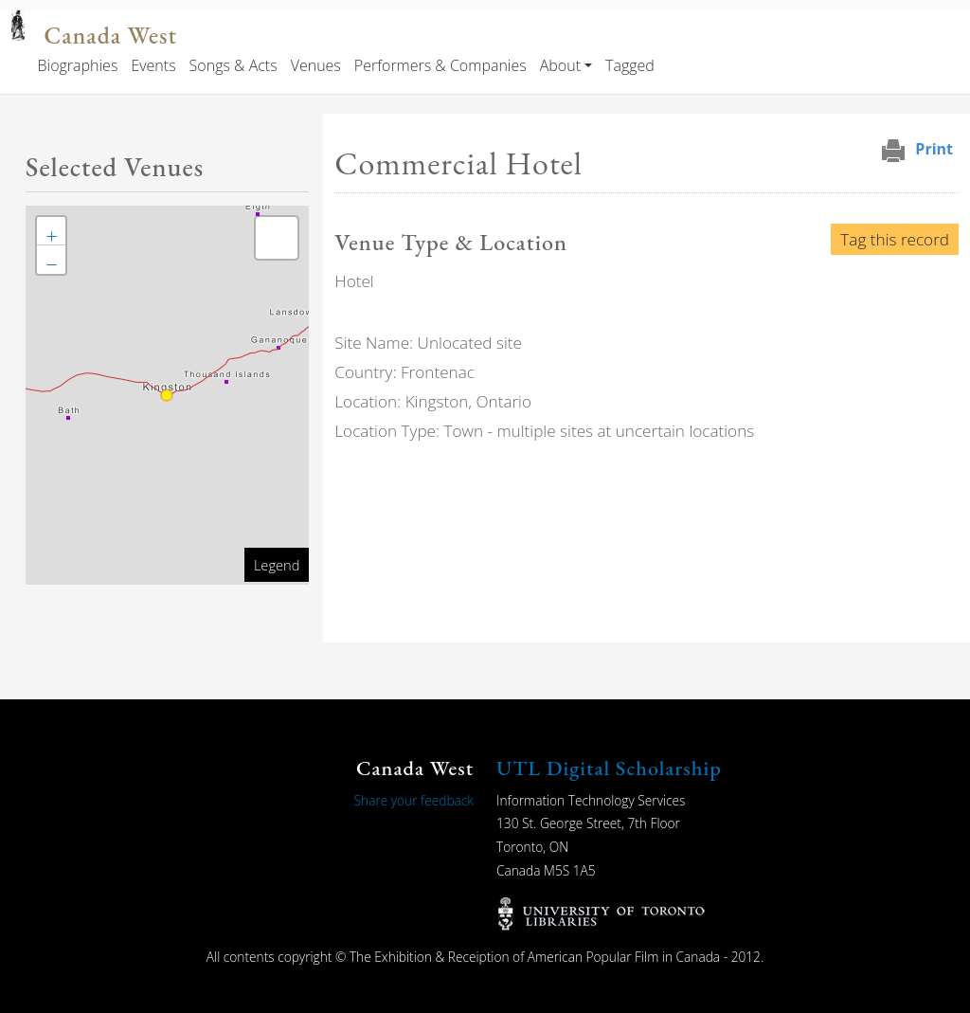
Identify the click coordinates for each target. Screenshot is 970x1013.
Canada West (110, 35)
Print (934, 148)
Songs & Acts (233, 65)
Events (153, 65)
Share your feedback (414, 800)
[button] (51, 231)
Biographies (77, 65)
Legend (276, 564)
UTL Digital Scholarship (609, 768)
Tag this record (894, 239)
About (560, 65)
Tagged (630, 65)
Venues (316, 65)
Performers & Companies (440, 65)
